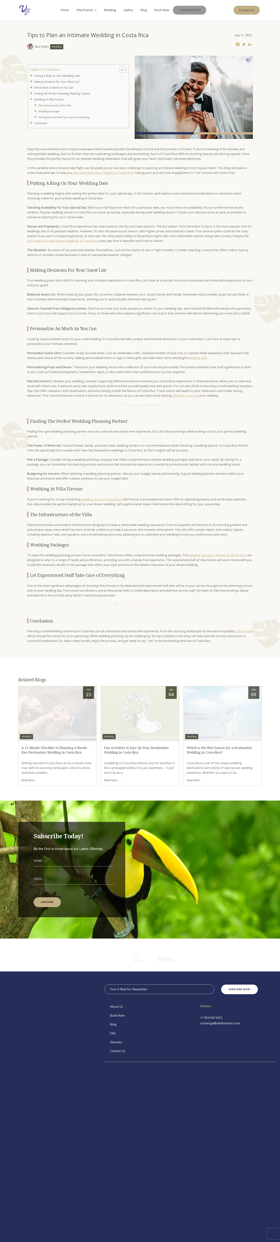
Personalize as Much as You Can (54, 87)
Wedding (110, 10)
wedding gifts (198, 358)
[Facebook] (237, 44)
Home (65, 10)
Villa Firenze (84, 10)
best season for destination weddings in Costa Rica (62, 241)
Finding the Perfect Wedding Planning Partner (63, 93)
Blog (144, 10)
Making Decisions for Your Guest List (57, 81)
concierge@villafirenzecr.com (220, 1178)
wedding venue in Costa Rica (101, 577)
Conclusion (41, 123)
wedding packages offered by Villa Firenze (217, 632)
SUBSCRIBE (47, 1056)
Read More (30, 934)
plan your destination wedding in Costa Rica (103, 173)
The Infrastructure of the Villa (55, 105)
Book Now (161, 10)
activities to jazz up (185, 396)
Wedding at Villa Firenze (49, 99)
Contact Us (117, 1206)
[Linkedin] (250, 44)
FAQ (112, 1188)
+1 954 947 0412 (189, 10)
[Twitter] (243, 44)
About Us (116, 1161)
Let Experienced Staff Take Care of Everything (64, 117)
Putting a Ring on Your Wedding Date (58, 75)
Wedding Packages (49, 111)
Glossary (116, 1197)
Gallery (128, 10)
